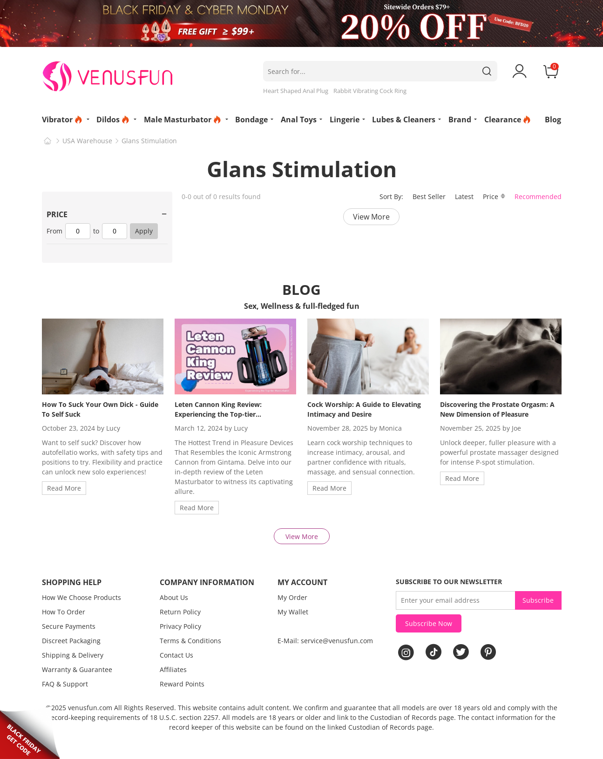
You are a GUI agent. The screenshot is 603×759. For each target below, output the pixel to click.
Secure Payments (68, 626)
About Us (174, 597)
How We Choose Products (81, 597)
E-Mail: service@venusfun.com (325, 640)
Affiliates (173, 669)
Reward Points (182, 683)
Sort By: (391, 196)
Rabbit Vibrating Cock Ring (370, 91)
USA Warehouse (87, 140)
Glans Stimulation (149, 140)
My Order (292, 597)
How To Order (63, 611)
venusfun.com (90, 707)
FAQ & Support (65, 683)
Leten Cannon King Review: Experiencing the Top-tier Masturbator (218, 414)
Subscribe (538, 600)
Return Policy (180, 611)
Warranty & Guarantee (77, 669)
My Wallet (293, 611)
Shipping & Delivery (72, 655)
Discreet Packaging (71, 640)
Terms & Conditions (190, 640)
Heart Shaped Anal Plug (295, 91)
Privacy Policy (180, 626)
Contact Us (176, 655)
